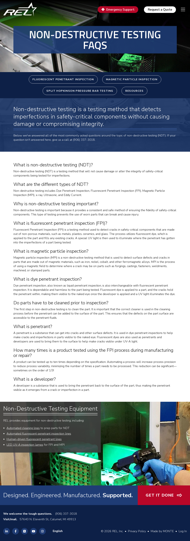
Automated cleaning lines (23, 428)
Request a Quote (160, 10)
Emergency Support (120, 10)
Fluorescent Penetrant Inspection (63, 79)
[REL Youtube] (33, 531)
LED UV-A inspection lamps (25, 445)
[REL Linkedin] (6, 531)
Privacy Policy (137, 531)
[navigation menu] (180, 9)
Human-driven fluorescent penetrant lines (34, 439)
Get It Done (160, 495)
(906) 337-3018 (66, 514)
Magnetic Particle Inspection (131, 79)
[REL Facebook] (15, 531)
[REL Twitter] (24, 531)
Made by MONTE (162, 531)
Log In (183, 531)
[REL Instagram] (42, 531)
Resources (134, 91)
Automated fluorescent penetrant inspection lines (39, 434)
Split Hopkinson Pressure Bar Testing (79, 91)
